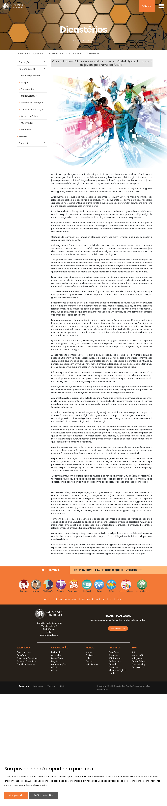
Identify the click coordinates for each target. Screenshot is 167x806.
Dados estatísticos (92, 663)
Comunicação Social (72, 53)
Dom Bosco (22, 655)
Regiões (55, 661)
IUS (111, 599)
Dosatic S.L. (120, 686)
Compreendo (16, 795)
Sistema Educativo (26, 661)
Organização (38, 53)
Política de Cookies (43, 795)
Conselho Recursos (113, 666)
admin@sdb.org (49, 635)
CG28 (54, 667)
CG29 (146, 6)
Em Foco (90, 655)
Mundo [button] (90, 647)
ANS (45, 599)
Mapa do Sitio (138, 655)
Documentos (27, 89)
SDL (53, 599)
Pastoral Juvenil (27, 69)
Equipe (24, 82)
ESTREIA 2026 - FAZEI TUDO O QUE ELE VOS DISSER (108, 570)
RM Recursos (115, 661)
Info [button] (134, 647)
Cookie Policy (138, 661)
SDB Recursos (115, 658)
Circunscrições (58, 664)
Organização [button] (59, 647)
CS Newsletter (92, 53)
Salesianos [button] (24, 647)
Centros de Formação (32, 109)
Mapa (89, 652)
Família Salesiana (26, 664)
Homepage (22, 53)
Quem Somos (24, 652)
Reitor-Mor (56, 652)
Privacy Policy (138, 664)
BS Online (86, 599)
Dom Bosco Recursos (114, 654)
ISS (96, 599)
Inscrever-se (118, 628)
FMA (119, 599)
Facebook (38, 686)
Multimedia (27, 123)
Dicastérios (53, 53)
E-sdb (112, 673)
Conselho (56, 655)
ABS (104, 599)
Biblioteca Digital (117, 670)
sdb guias (137, 658)
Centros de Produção (32, 102)
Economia (24, 143)
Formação (24, 62)
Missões (23, 136)
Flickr (62, 686)
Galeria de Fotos (29, 116)
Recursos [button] (115, 647)
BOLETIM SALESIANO (68, 599)
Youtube (52, 686)
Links (88, 658)
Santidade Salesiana (27, 658)
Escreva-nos (138, 667)
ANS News (26, 129)
